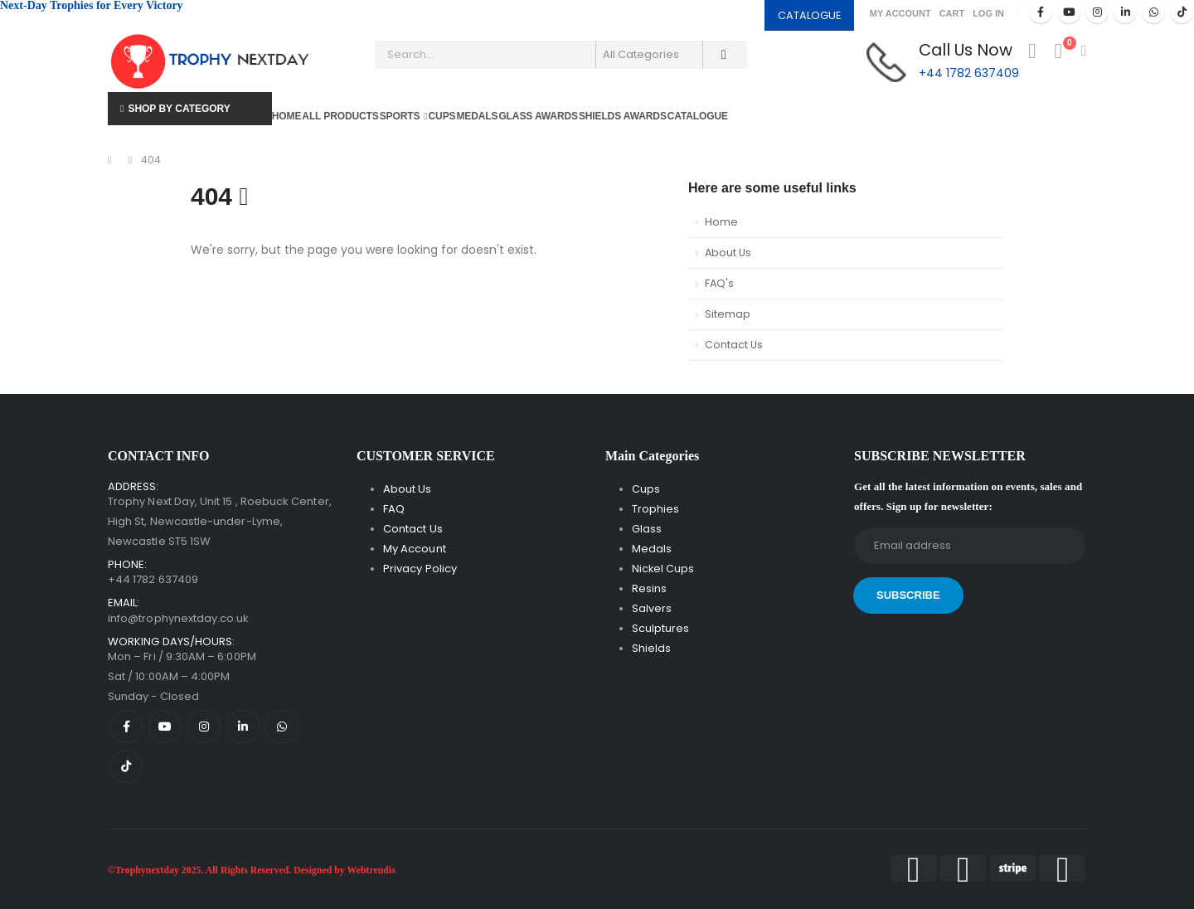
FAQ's (719, 283)
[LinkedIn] (1125, 11)
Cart (952, 13)
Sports (400, 116)
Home (287, 116)
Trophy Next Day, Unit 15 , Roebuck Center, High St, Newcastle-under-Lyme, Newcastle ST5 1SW (220, 521)
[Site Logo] (211, 61)
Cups (442, 116)
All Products (340, 116)
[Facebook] (1040, 11)
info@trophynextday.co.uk (179, 618)
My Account (900, 13)
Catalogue (697, 116)
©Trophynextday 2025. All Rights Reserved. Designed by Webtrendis (252, 870)
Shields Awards (623, 116)
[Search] (724, 55)
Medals (477, 116)
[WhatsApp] (1153, 11)
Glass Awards (537, 116)
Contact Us (734, 345)
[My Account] (1032, 51)
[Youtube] (1068, 11)
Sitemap (727, 314)
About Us (728, 252)
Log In (988, 13)
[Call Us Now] (942, 62)
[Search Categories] (649, 55)
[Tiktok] (1181, 11)
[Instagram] (1097, 11)
